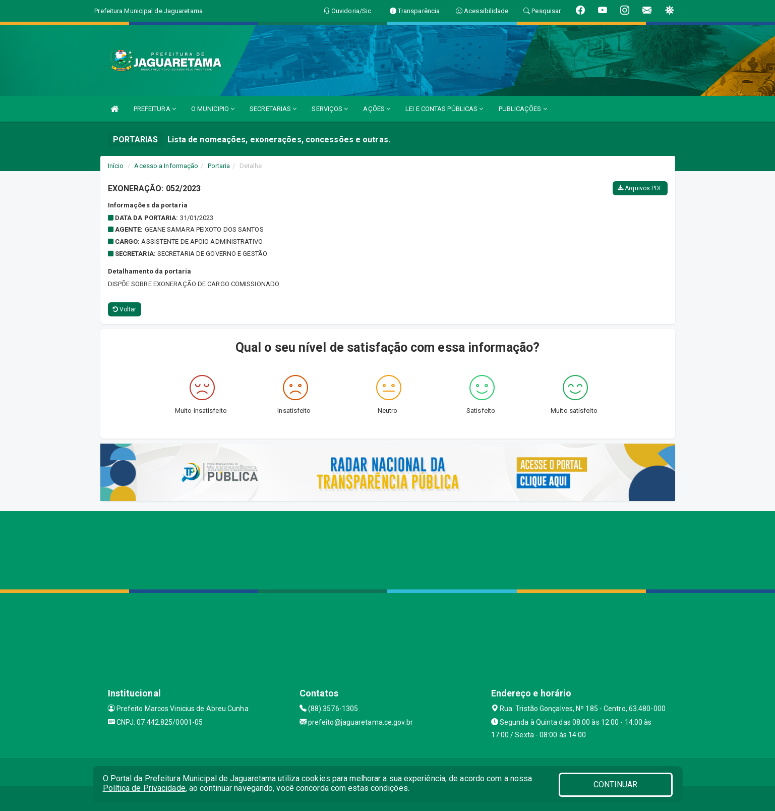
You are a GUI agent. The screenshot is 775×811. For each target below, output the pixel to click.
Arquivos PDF (640, 188)
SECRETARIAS (273, 109)
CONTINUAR (615, 784)
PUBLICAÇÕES (523, 109)
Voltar (125, 309)
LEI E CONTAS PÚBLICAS (444, 109)
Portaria (219, 166)
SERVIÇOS (330, 109)
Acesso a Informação (166, 166)
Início (116, 166)
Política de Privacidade (144, 788)
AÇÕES (376, 109)
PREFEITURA (155, 109)
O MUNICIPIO (212, 109)
